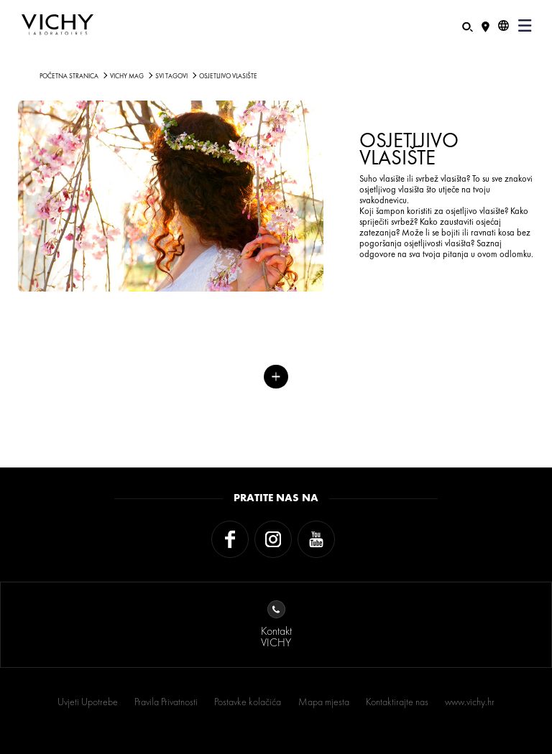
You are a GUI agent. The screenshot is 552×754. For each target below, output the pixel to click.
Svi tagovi (171, 76)
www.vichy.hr (469, 701)
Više (276, 377)
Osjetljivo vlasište (228, 76)
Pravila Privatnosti (166, 701)
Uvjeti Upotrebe (88, 701)
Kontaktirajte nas (397, 701)
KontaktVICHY (276, 625)
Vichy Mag (127, 76)
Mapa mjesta (323, 701)
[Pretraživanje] (467, 25)
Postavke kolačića (247, 701)
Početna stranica (69, 76)
